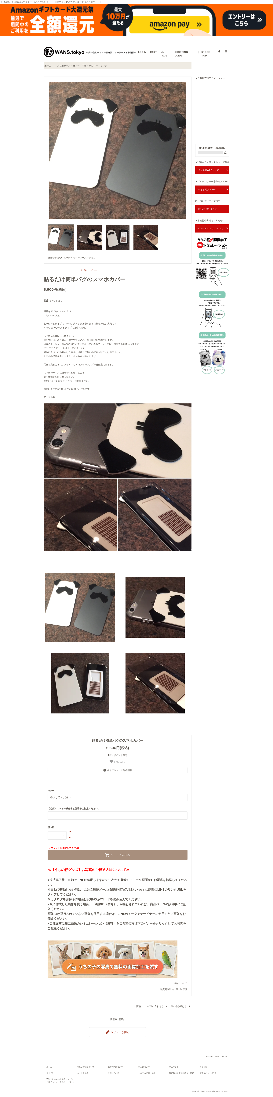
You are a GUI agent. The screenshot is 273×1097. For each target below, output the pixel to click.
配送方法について (115, 1065)
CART (153, 52)
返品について (180, 982)
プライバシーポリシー (209, 1071)
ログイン (50, 1071)
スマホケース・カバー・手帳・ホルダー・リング (82, 65)
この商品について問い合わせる (150, 1005)
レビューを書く (117, 1030)
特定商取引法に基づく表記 (173, 988)
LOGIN (142, 52)
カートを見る (83, 1071)
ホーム (47, 65)
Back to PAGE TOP (215, 1054)
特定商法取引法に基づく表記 (181, 1071)
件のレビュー (89, 270)
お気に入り (117, 761)
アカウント (174, 1065)
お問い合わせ (113, 1071)
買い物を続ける (181, 1005)
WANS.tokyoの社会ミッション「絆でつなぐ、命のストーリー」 (60, 1078)
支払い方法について (85, 1065)
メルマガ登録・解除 (146, 1071)
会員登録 (203, 1065)
